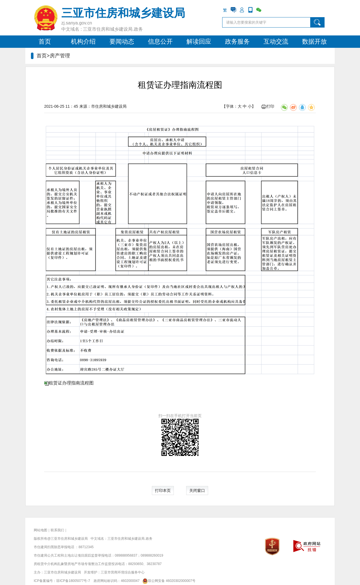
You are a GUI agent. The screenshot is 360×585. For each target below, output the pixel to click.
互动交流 (276, 41)
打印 (267, 106)
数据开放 (314, 41)
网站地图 (40, 530)
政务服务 (237, 41)
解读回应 (198, 41)
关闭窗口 (197, 490)
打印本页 (163, 490)
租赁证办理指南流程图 (71, 383)
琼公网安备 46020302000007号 (168, 581)
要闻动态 (121, 41)
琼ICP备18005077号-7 (73, 581)
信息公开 (160, 41)
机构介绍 (83, 41)
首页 (45, 41)
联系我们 (57, 530)
